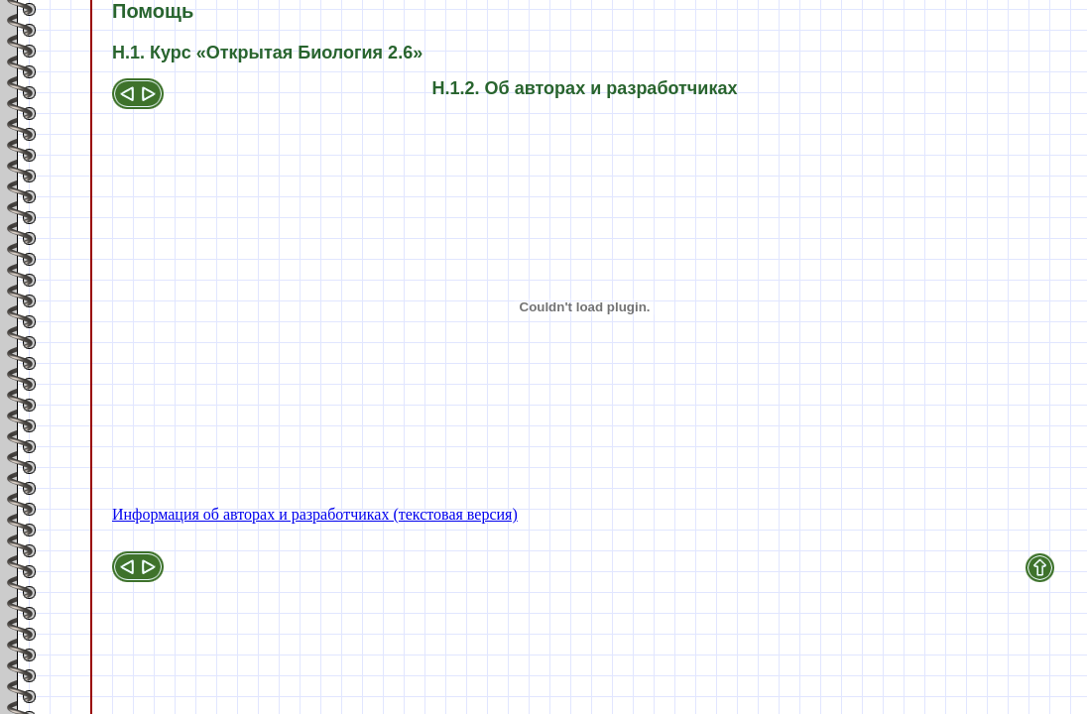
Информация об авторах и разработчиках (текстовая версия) (315, 514)
